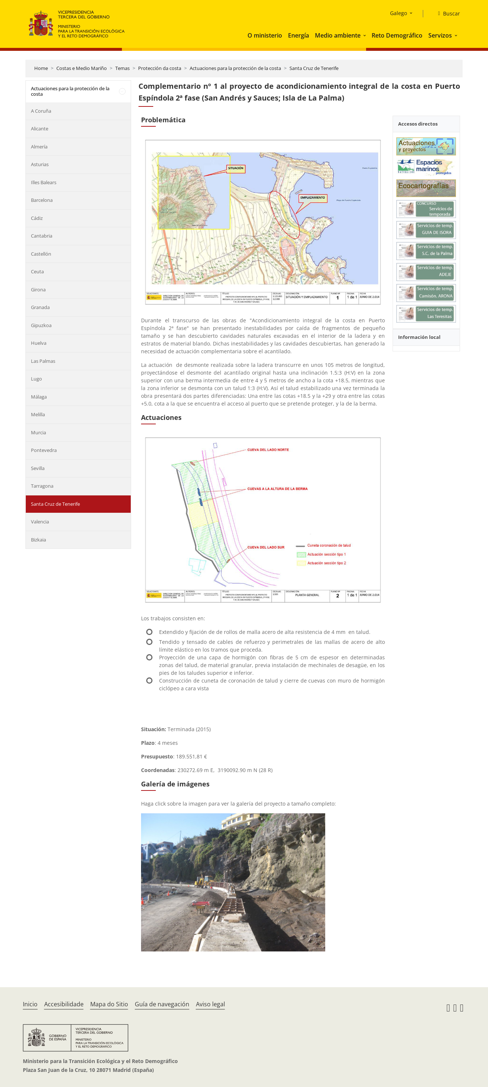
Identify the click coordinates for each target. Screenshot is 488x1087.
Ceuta (37, 271)
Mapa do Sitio (109, 1004)
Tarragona (42, 486)
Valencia (40, 521)
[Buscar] (446, 13)
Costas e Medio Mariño (81, 68)
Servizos (440, 35)
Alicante (39, 128)
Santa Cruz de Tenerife (313, 68)
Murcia (38, 432)
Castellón (41, 253)
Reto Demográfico (397, 35)
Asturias (40, 164)
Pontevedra (44, 450)
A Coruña (41, 111)
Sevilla (38, 468)
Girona (38, 289)
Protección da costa (159, 68)
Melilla (38, 414)
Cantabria (41, 235)
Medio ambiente (338, 35)
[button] (365, 35)
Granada (40, 307)
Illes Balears (43, 182)
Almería (39, 146)
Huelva (38, 343)
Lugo (36, 378)
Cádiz (37, 218)
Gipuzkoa (41, 325)
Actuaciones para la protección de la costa (235, 68)
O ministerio (264, 35)
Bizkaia (38, 539)
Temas (122, 68)
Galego (398, 13)
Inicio (30, 1004)
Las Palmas (43, 361)
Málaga (39, 396)
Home (41, 68)
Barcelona (42, 200)
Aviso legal (210, 1004)
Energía (298, 35)
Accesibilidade (64, 1004)
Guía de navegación (162, 1004)
